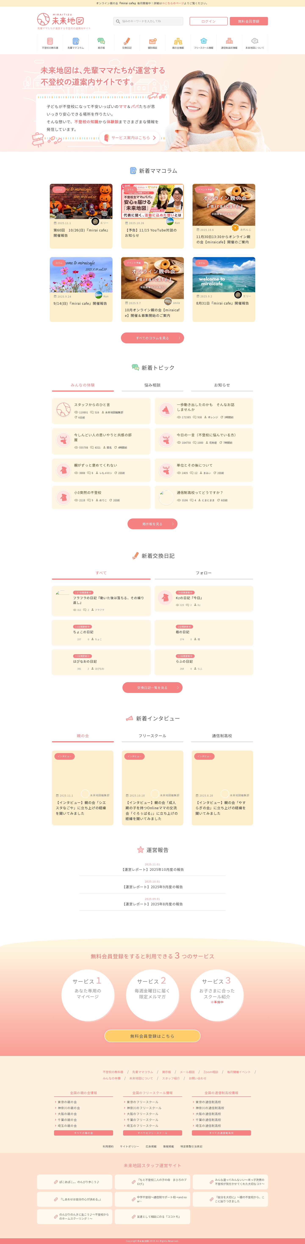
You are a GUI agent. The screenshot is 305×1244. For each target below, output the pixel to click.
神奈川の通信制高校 (210, 1108)
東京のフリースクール (142, 1102)
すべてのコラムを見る (152, 338)
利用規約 (108, 1146)
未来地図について (255, 42)
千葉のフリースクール (142, 1120)
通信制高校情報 (229, 42)
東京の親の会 (67, 1102)
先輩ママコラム (75, 42)
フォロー (204, 572)
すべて (101, 572)
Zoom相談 (211, 1072)
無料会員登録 (249, 21)
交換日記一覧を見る (152, 687)
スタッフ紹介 (171, 1078)
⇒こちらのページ (173, 3)
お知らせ (222, 385)
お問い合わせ (198, 1078)
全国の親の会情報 (83, 1092)
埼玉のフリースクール (142, 1125)
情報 (203, 42)
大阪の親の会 (67, 1114)
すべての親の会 (83, 1133)
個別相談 (152, 42)
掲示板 (101, 42)
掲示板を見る (152, 524)
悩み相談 (152, 385)
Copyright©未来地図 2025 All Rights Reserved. (152, 1241)
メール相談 (187, 1072)
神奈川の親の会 (69, 1108)
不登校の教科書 (50, 42)
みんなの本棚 (112, 1078)
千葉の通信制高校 (208, 1120)
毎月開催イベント (239, 1072)
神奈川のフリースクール (144, 1108)
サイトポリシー (129, 1146)
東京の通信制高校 (208, 1102)
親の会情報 (178, 42)
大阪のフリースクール (142, 1114)
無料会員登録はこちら (152, 1036)
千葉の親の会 (67, 1120)
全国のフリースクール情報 (152, 1092)
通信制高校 (222, 735)
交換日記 (127, 42)
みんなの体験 (83, 385)
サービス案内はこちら (130, 137)
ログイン (208, 21)
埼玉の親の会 (67, 1125)
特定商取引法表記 (191, 1146)
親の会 (83, 735)
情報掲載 (168, 1146)
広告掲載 (151, 1146)
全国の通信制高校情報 (221, 1092)
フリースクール (152, 735)
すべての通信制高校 (221, 1133)
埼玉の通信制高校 (208, 1125)
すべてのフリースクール (153, 1133)
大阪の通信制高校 (208, 1114)
